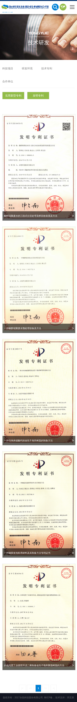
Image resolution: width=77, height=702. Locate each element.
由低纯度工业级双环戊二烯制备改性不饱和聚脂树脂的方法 (39, 665)
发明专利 (38, 95)
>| (54, 688)
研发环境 (27, 68)
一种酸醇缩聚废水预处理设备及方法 (39, 328)
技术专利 (46, 68)
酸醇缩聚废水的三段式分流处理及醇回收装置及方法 (39, 216)
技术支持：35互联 (64, 697)
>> (45, 688)
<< (30, 688)
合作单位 (7, 81)
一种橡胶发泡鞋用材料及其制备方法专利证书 (39, 553)
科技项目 (7, 68)
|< (22, 688)
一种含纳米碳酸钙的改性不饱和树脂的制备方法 (39, 440)
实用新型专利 (13, 95)
